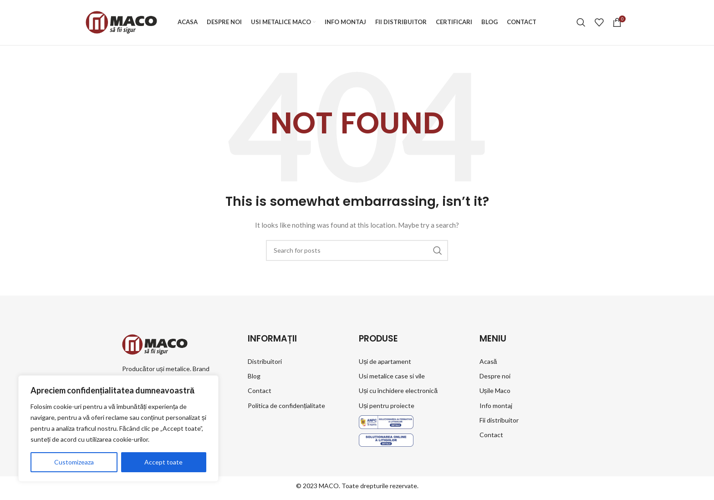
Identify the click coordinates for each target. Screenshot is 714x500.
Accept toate (163, 462)
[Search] (581, 24)
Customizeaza (74, 462)
